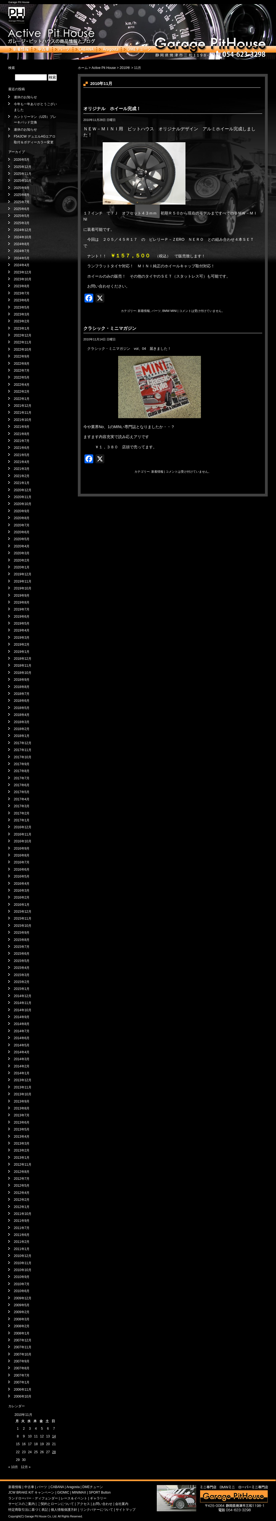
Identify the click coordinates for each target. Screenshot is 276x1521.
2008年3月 (22, 1319)
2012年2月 (22, 1200)
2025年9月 (22, 188)
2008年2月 (22, 1326)
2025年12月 (22, 167)
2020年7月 (22, 525)
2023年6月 (22, 300)
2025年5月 (22, 216)
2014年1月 (22, 1073)
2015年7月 (22, 947)
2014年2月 (22, 1066)
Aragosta (109, 49)
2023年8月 (22, 286)
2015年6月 (22, 954)
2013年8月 (22, 1108)
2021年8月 (22, 434)
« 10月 (13, 1467)
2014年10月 (22, 1010)
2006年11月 (22, 1389)
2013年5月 (22, 1129)
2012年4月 (22, 1193)
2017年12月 (22, 743)
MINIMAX (79, 1492)
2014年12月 (22, 996)
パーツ (62, 49)
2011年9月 (22, 1221)
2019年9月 (22, 595)
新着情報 (19, 49)
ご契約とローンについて (56, 1504)
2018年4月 (22, 715)
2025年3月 (22, 223)
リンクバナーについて (96, 1510)
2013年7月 (22, 1115)
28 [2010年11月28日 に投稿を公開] (54, 1452)
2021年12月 (22, 406)
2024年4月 (22, 265)
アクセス (83, 1504)
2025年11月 (22, 174)
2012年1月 (22, 1207)
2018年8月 (22, 687)
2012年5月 (22, 1186)
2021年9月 (22, 427)
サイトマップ (126, 1510)
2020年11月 (22, 497)
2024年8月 (22, 244)
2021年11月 (22, 413)
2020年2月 (22, 560)
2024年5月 (22, 258)
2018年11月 (22, 666)
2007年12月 (22, 1340)
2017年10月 (22, 757)
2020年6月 (22, 532)
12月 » (25, 1467)
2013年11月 (22, 1087)
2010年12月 (22, 1256)
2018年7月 (22, 694)
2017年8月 (22, 771)
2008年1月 (22, 1333)
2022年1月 (22, 399)
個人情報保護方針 (64, 1510)
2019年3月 (22, 638)
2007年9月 (22, 1361)
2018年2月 (22, 729)
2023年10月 (22, 279)
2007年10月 (22, 1354)
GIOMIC (63, 1492)
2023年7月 (22, 293)
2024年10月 (22, 237)
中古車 (42, 49)
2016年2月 (22, 897)
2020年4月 (22, 546)
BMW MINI (169, 310)
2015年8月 (22, 940)
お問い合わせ (102, 1504)
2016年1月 (22, 905)
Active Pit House (104, 68)
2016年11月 (22, 834)
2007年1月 (22, 1382)
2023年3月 (22, 314)
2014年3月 (22, 1059)
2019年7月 (22, 609)
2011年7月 (22, 1228)
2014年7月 (22, 1031)
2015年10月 (22, 926)
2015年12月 (22, 912)
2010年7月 (22, 1284)
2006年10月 (22, 1396)
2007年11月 (22, 1347)
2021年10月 (22, 420)
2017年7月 (22, 778)
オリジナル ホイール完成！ (112, 108)
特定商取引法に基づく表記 (28, 1510)
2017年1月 (22, 820)
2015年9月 (22, 933)
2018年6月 (22, 701)
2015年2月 (22, 982)
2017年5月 (22, 792)
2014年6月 (22, 1038)
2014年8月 (22, 1024)
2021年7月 (22, 441)
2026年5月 (22, 160)
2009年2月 (22, 1312)
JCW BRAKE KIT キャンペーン (31, 1492)
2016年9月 (22, 848)
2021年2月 (22, 476)
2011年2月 (22, 1242)
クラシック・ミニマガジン (109, 328)
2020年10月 (22, 504)
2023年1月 (22, 328)
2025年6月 (22, 209)
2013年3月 (22, 1143)
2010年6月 (22, 1291)
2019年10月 (22, 588)
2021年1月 (22, 483)
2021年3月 (22, 469)
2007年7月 (22, 1375)
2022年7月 (22, 371)
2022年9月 (22, 356)
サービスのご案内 (21, 1504)
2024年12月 (22, 230)
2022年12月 (22, 335)
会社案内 (121, 1504)
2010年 (125, 68)
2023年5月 (22, 307)
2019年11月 (22, 581)
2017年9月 (22, 764)
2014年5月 (22, 1045)
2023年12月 (22, 272)
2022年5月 (22, 377)
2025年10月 (22, 181)
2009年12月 (22, 1298)
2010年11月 (22, 1263)
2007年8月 (22, 1368)
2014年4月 (22, 1052)
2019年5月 (22, 623)
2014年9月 (22, 1017)
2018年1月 (22, 736)
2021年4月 (22, 462)
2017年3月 (22, 806)
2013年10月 (22, 1094)
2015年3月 (22, 975)
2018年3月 (22, 722)
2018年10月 (22, 673)
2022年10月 (22, 349)
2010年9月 (22, 1277)
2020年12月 (22, 490)
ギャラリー (98, 1498)
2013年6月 (22, 1122)
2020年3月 (22, 553)
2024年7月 (22, 251)
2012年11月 (22, 1164)
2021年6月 (22, 448)
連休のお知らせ (25, 97)
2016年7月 (22, 862)
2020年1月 (22, 567)
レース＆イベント (74, 1498)
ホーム (83, 68)
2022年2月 (22, 392)
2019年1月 (22, 652)
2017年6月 (22, 785)
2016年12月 (22, 827)
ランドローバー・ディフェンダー (33, 1498)
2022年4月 (22, 385)
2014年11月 (22, 1003)
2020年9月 (22, 511)
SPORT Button (100, 1492)
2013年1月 (22, 1158)
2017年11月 (22, 750)
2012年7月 (22, 1179)
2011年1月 (22, 1249)
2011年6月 (22, 1235)
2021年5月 (22, 455)
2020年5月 (22, 539)
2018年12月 (22, 659)
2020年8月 (22, 518)
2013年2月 (22, 1150)
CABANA (85, 49)
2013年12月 (22, 1080)
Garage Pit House (18, 2)
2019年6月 (22, 617)
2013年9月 (22, 1101)
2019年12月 (22, 574)
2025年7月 (22, 202)
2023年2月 (22, 321)
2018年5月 (22, 708)
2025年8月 (22, 195)
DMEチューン (137, 49)
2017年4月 (22, 799)
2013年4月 (22, 1137)
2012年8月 (22, 1172)
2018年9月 (22, 680)
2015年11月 (22, 918)
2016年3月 (22, 891)
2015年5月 (22, 961)
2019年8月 (22, 602)
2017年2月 (22, 813)
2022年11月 (22, 342)
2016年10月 (22, 841)
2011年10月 (22, 1214)
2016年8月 (22, 855)
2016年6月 (22, 869)
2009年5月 (22, 1305)
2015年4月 (22, 968)
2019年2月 (22, 644)
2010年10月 (22, 1270)
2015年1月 (22, 989)
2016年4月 (22, 884)
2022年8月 (22, 364)
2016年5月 (22, 876)
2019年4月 (22, 630)
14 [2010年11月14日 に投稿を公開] (54, 1436)
